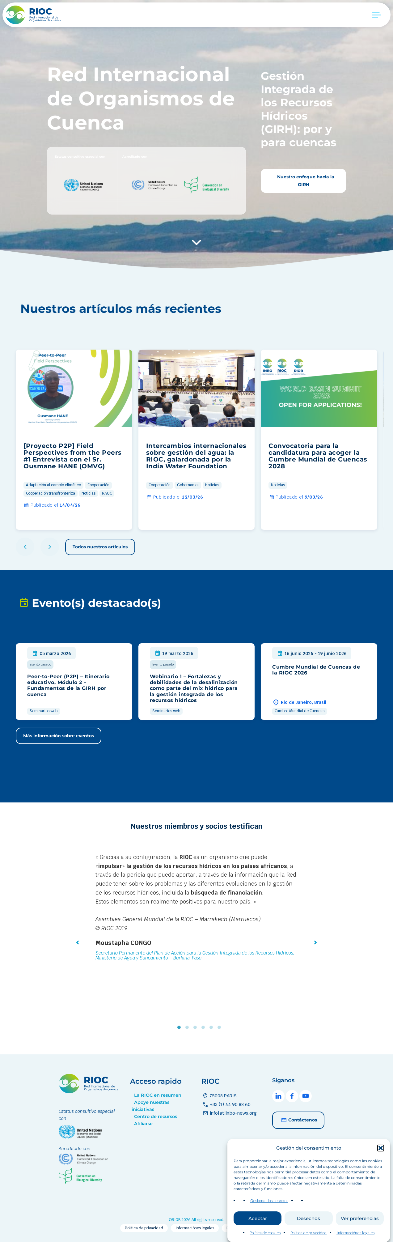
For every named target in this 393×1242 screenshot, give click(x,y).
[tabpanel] (196, 908)
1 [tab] (180, 1027)
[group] (74, 440)
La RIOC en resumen (157, 1095)
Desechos (308, 1222)
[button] (381, 1151)
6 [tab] (221, 1027)
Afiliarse (143, 1123)
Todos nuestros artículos (100, 547)
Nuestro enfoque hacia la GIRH (305, 180)
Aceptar (257, 1222)
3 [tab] (196, 1027)
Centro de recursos (155, 1116)
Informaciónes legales (355, 1236)
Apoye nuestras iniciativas (150, 1106)
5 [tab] (212, 1027)
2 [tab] (188, 1027)
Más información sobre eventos (58, 735)
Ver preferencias (360, 1222)
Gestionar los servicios (269, 1204)
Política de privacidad (308, 1236)
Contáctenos (298, 1120)
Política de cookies (265, 1236)
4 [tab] (204, 1027)
